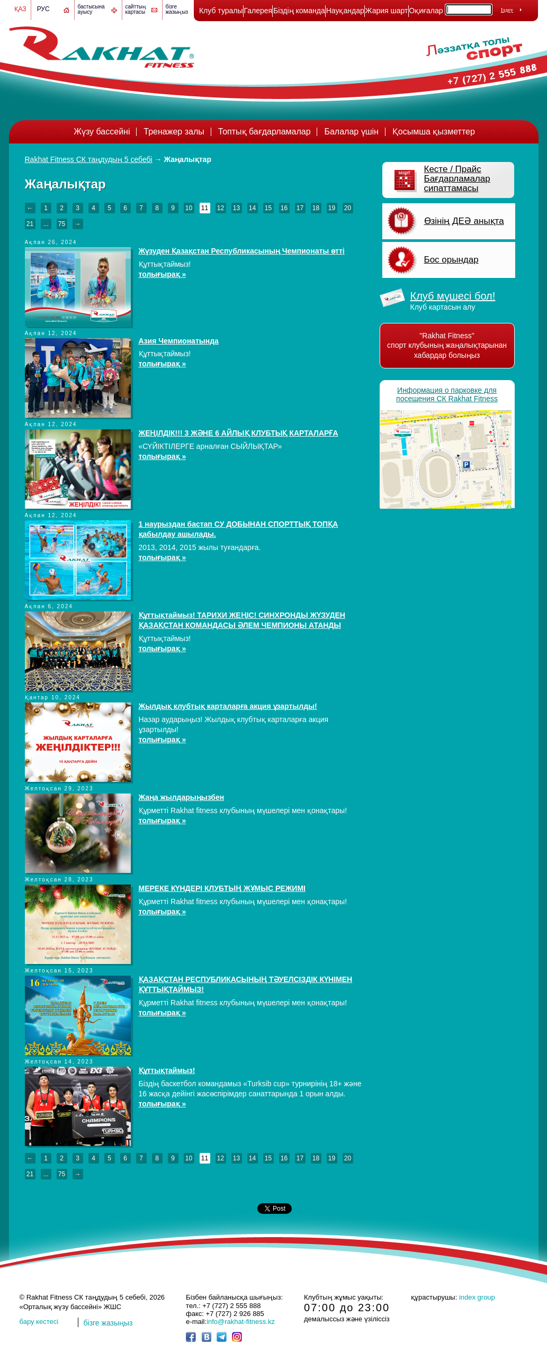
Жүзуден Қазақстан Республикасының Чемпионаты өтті (242, 251)
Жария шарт (386, 10)
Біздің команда (299, 10)
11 (204, 208)
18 (315, 208)
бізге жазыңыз (177, 9)
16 (284, 208)
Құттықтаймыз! (167, 1070)
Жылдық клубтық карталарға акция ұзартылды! (228, 706)
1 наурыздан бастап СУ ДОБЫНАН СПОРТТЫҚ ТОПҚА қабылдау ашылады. (238, 529)
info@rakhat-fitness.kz (241, 1322)
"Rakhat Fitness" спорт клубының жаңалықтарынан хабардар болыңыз (447, 345)
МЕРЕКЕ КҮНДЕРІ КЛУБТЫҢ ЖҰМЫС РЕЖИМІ (222, 888)
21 (29, 224)
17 (300, 208)
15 (268, 208)
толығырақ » (162, 274)
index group (477, 1297)
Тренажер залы (174, 131)
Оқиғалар (426, 10)
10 (188, 208)
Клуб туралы (221, 10)
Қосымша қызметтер (433, 131)
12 (220, 208)
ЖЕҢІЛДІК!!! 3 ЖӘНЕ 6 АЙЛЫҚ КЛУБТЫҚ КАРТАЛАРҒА (238, 433)
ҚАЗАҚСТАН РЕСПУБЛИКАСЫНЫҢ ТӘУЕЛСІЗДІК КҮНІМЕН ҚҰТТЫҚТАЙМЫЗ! (246, 984)
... (45, 224)
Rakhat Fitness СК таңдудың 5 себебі (89, 159)
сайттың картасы (136, 9)
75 (61, 224)
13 (236, 208)
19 (331, 208)
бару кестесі (39, 1322)
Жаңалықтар (187, 159)
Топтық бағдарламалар (264, 131)
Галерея (258, 10)
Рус (43, 9)
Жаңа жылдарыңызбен (182, 797)
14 (252, 208)
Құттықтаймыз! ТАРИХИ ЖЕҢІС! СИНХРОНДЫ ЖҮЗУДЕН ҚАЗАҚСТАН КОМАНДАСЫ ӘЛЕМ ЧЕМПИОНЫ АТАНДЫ (242, 620)
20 (347, 208)
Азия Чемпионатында (179, 341)
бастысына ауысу (91, 9)
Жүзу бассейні (102, 131)
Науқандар (345, 10)
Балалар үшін (351, 131)
